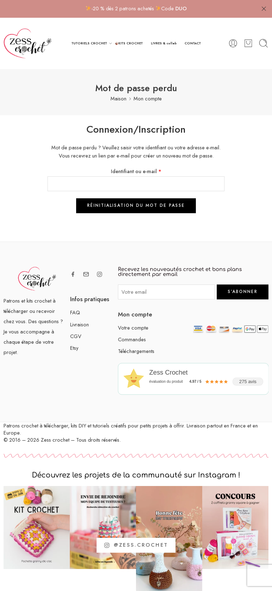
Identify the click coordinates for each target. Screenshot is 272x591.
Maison (118, 98)
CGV (75, 335)
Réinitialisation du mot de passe (136, 205)
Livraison (79, 324)
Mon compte (148, 98)
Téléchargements (136, 351)
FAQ (75, 312)
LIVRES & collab (164, 43)
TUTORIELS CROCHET (89, 43)
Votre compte (133, 327)
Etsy (74, 348)
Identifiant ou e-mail (136, 171)
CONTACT (193, 43)
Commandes (132, 339)
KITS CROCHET (129, 43)
